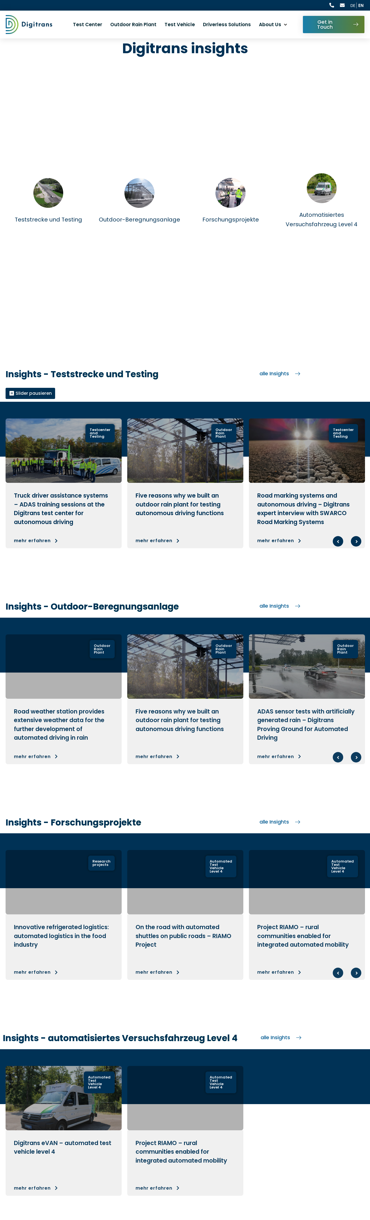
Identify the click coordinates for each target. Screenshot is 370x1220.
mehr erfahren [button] (36, 540)
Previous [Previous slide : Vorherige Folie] (338, 541)
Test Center (87, 24)
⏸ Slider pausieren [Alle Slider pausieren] (30, 393)
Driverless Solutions (227, 24)
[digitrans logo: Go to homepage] (29, 24)
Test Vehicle (180, 24)
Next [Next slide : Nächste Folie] (356, 541)
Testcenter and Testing (100, 433)
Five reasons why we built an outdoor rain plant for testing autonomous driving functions (180, 504)
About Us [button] (270, 24)
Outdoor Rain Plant (133, 24)
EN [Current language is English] (361, 5)
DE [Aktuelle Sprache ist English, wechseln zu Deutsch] (353, 5)
